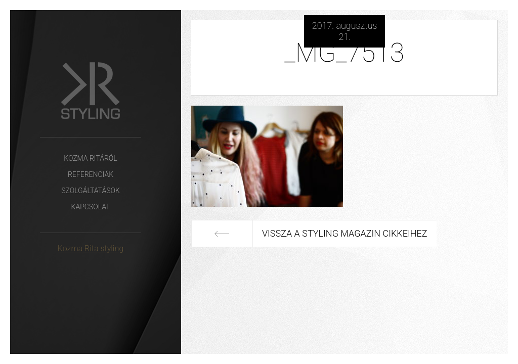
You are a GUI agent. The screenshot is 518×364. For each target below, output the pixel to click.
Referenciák (90, 174)
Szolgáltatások (90, 191)
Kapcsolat (90, 207)
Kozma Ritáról (90, 158)
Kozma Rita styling (90, 248)
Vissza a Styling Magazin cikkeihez (344, 233)
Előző (221, 233)
